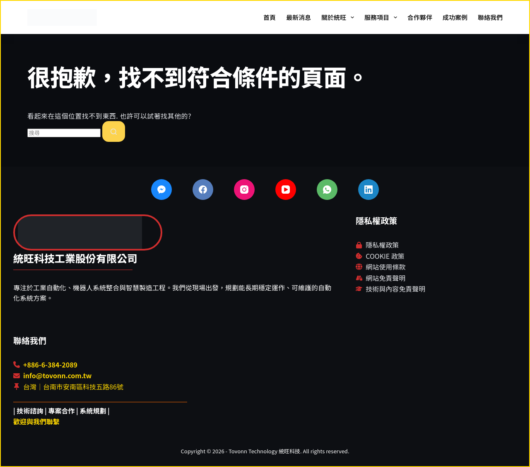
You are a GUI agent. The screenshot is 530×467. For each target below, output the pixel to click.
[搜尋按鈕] (113, 131)
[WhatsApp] (327, 189)
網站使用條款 (385, 267)
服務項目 (382, 17)
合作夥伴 (419, 17)
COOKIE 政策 (385, 256)
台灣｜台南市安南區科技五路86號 (73, 387)
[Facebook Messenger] (161, 189)
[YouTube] (285, 189)
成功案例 (455, 17)
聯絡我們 (490, 17)
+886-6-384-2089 (50, 365)
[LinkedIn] (368, 189)
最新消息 (298, 17)
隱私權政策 (382, 245)
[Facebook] (203, 189)
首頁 (269, 17)
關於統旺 (339, 17)
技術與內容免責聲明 (395, 289)
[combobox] (64, 133)
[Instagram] (244, 189)
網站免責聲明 (385, 278)
